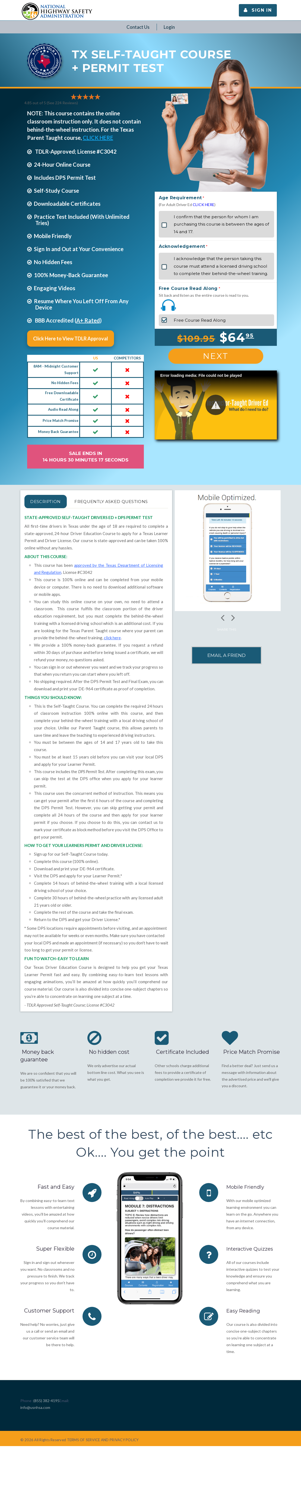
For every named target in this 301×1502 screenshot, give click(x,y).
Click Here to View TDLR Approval (70, 338)
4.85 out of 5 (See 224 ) (51, 102)
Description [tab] (52, 501)
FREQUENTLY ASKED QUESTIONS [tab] (74, 514)
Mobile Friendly (247, 1200)
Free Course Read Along (188, 288)
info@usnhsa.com (35, 1420)
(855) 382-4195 (46, 1413)
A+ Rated (88, 320)
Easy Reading (244, 1323)
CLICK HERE (98, 137)
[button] (215, 405)
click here (112, 650)
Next (216, 356)
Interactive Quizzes (252, 1261)
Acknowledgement (182, 246)
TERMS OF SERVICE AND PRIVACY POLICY (103, 1453)
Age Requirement (180, 197)
